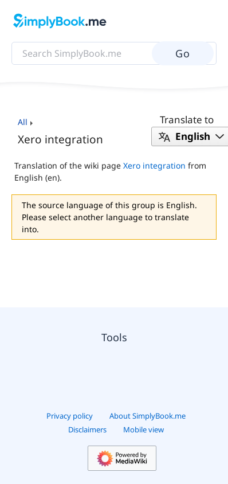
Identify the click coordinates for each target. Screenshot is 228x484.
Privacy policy (69, 416)
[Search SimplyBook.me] (114, 53)
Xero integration (154, 165)
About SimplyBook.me (147, 416)
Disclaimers (87, 429)
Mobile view (143, 429)
